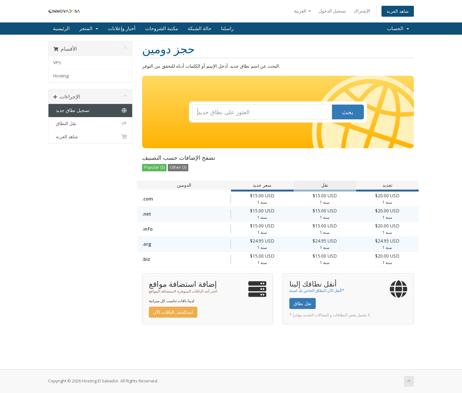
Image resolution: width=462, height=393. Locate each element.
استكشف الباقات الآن (173, 312)
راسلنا (227, 28)
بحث (347, 112)
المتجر (88, 28)
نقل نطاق (303, 303)
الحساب (398, 28)
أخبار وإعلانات (121, 28)
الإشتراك (362, 11)
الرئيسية (61, 28)
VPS (57, 62)
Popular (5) (154, 167)
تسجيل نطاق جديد (90, 110)
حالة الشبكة (199, 28)
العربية (302, 11)
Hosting (61, 76)
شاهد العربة (398, 11)
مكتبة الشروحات (161, 28)
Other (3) (178, 167)
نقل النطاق (90, 123)
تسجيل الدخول (332, 11)
